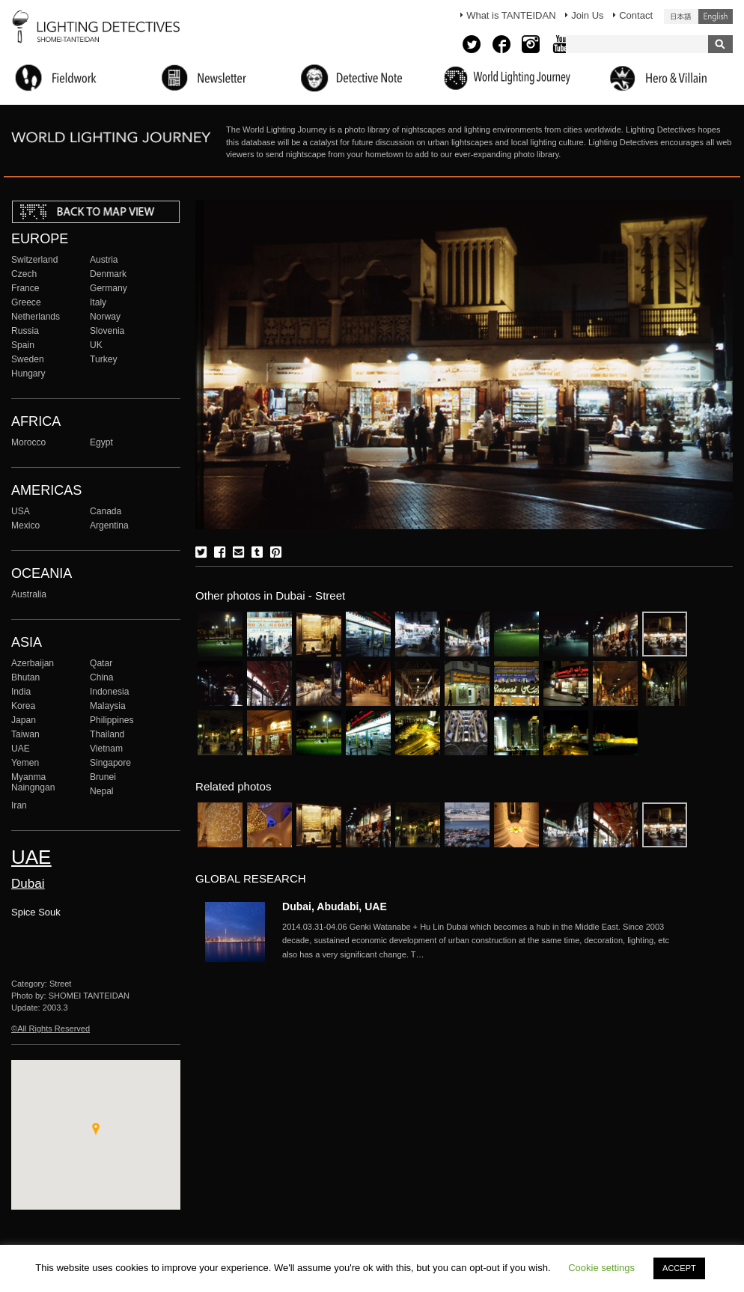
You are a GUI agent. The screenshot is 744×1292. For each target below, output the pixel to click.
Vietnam (106, 748)
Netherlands (35, 316)
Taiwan (25, 734)
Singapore (110, 763)
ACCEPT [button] (679, 1268)
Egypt (101, 442)
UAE (20, 748)
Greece (26, 302)
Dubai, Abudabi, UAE (334, 906)
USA (20, 511)
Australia (28, 594)
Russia (25, 331)
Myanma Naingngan (33, 782)
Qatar (101, 663)
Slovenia (107, 331)
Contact (636, 15)
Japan (23, 720)
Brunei (103, 777)
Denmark (108, 274)
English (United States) (715, 16)
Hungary (28, 373)
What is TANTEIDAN (510, 15)
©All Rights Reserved (50, 1028)
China (102, 677)
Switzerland (34, 260)
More (484, 941)
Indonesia (109, 691)
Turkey (103, 359)
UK (96, 345)
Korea (23, 706)
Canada (105, 511)
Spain (22, 345)
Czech (24, 274)
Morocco (28, 442)
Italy (98, 302)
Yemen (25, 763)
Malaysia (108, 706)
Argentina (109, 525)
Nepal (102, 791)
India (21, 691)
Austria (104, 260)
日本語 (681, 16)
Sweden (27, 359)
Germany (108, 288)
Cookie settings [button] (601, 1267)
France (25, 288)
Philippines (111, 720)
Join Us (587, 15)
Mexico (25, 525)
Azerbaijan (32, 663)
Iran (19, 805)
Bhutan (25, 677)
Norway (105, 316)
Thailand (107, 734)
